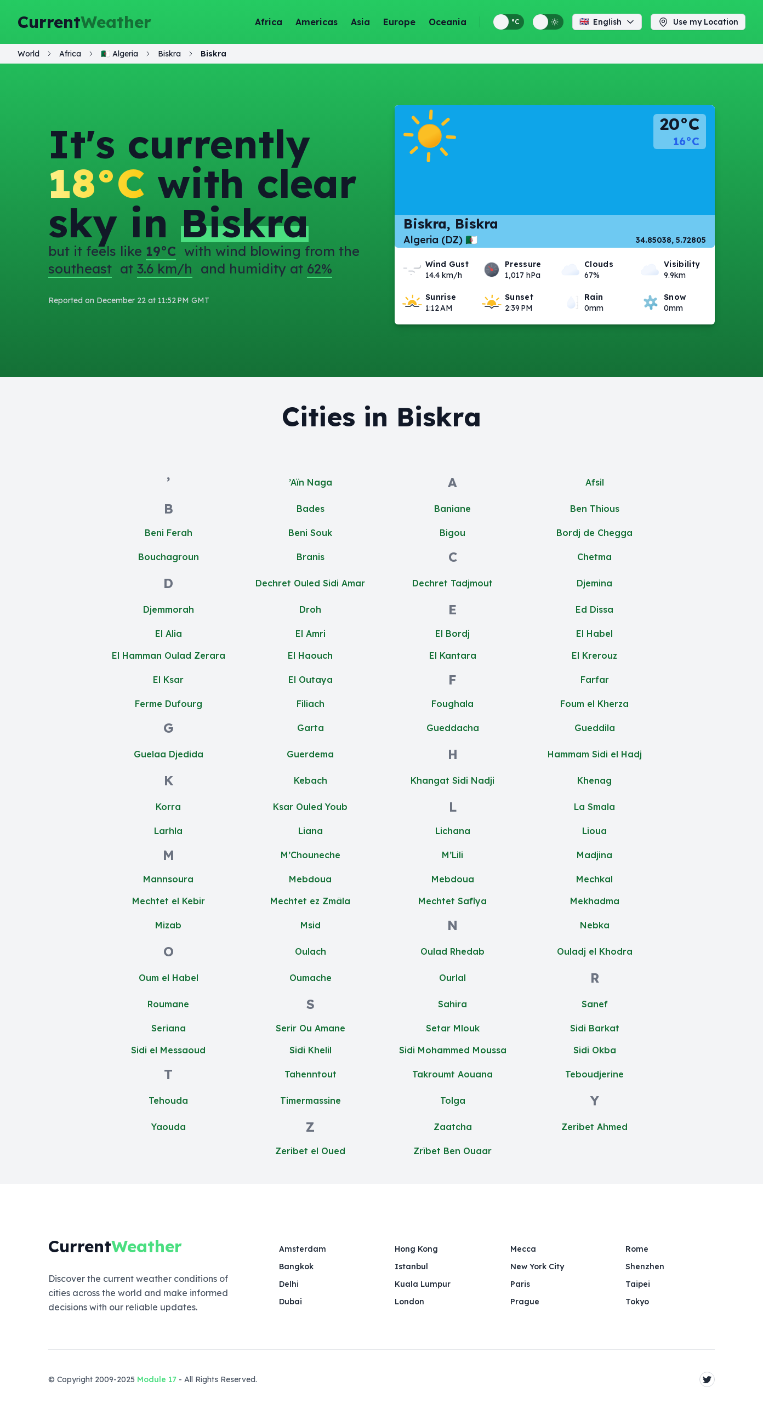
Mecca (523, 1249)
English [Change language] (607, 21)
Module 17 (156, 1379)
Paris (520, 1284)
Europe (399, 21)
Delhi (289, 1284)
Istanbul (411, 1266)
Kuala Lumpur (423, 1284)
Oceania (447, 21)
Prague (524, 1302)
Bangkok (296, 1266)
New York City (537, 1266)
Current (84, 22)
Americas (316, 21)
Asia (360, 21)
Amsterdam (302, 1249)
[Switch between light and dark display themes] (548, 22)
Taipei (637, 1284)
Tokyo (637, 1302)
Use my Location (698, 21)
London (409, 1302)
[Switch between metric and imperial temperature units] (508, 22)
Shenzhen (644, 1266)
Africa (268, 21)
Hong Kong (416, 1249)
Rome (636, 1249)
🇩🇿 (119, 54)
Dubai (290, 1302)
